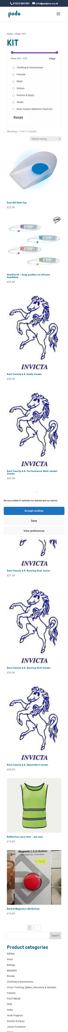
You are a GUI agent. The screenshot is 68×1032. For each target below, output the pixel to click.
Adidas (11, 953)
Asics (10, 959)
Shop (17, 33)
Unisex (20, 88)
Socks (20, 102)
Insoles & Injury (25, 95)
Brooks (11, 976)
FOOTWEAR (13, 998)
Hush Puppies (15, 1015)
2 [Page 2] (33, 927)
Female (21, 74)
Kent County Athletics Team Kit (35, 109)
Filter (52, 58)
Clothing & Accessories (30, 67)
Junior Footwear (16, 1026)
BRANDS (12, 970)
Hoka (10, 1009)
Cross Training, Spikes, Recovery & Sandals (31, 987)
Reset (18, 117)
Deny (34, 520)
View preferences (34, 530)
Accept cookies (34, 510)
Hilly (9, 1004)
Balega (11, 964)
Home (10, 33)
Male (19, 81)
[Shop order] (45, 138)
